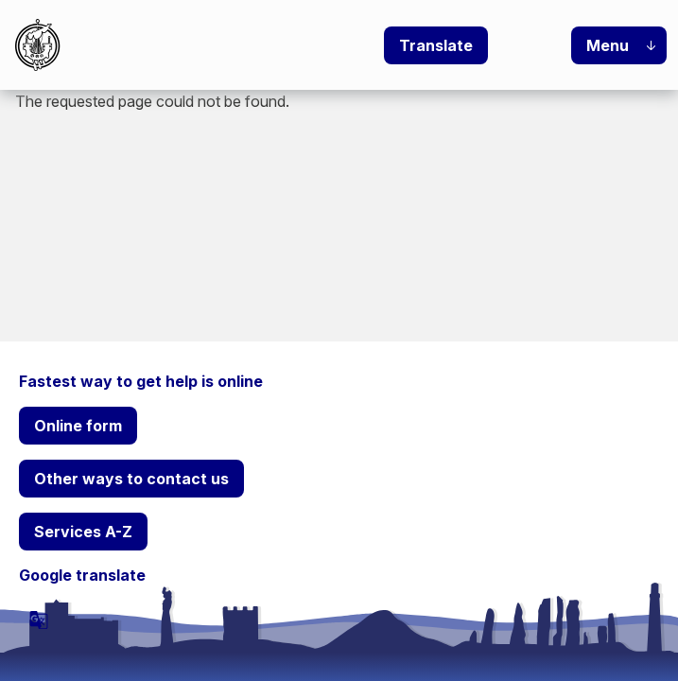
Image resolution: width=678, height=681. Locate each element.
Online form (78, 425)
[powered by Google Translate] (38, 619)
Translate (436, 45)
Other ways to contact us (131, 478)
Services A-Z (83, 531)
